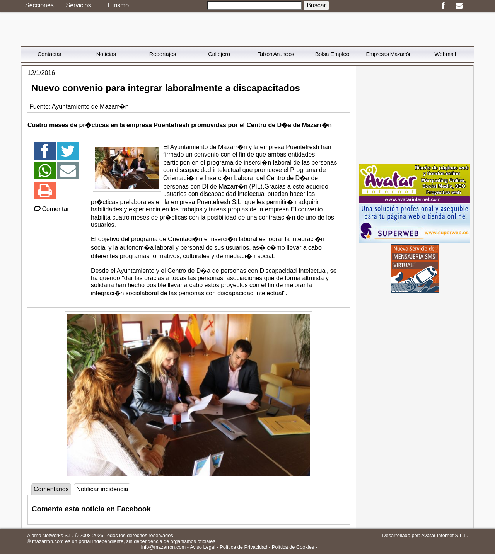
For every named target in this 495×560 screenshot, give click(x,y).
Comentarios (51, 489)
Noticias (106, 54)
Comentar (51, 209)
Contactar (49, 54)
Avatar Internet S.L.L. (444, 535)
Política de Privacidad (243, 547)
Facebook (443, 6)
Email (459, 6)
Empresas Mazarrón (388, 54)
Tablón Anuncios (276, 54)
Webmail (445, 54)
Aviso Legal (202, 547)
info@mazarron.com (163, 547)
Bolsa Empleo (332, 54)
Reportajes (162, 54)
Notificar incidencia (102, 489)
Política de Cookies (293, 547)
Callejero (219, 54)
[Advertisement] (415, 114)
